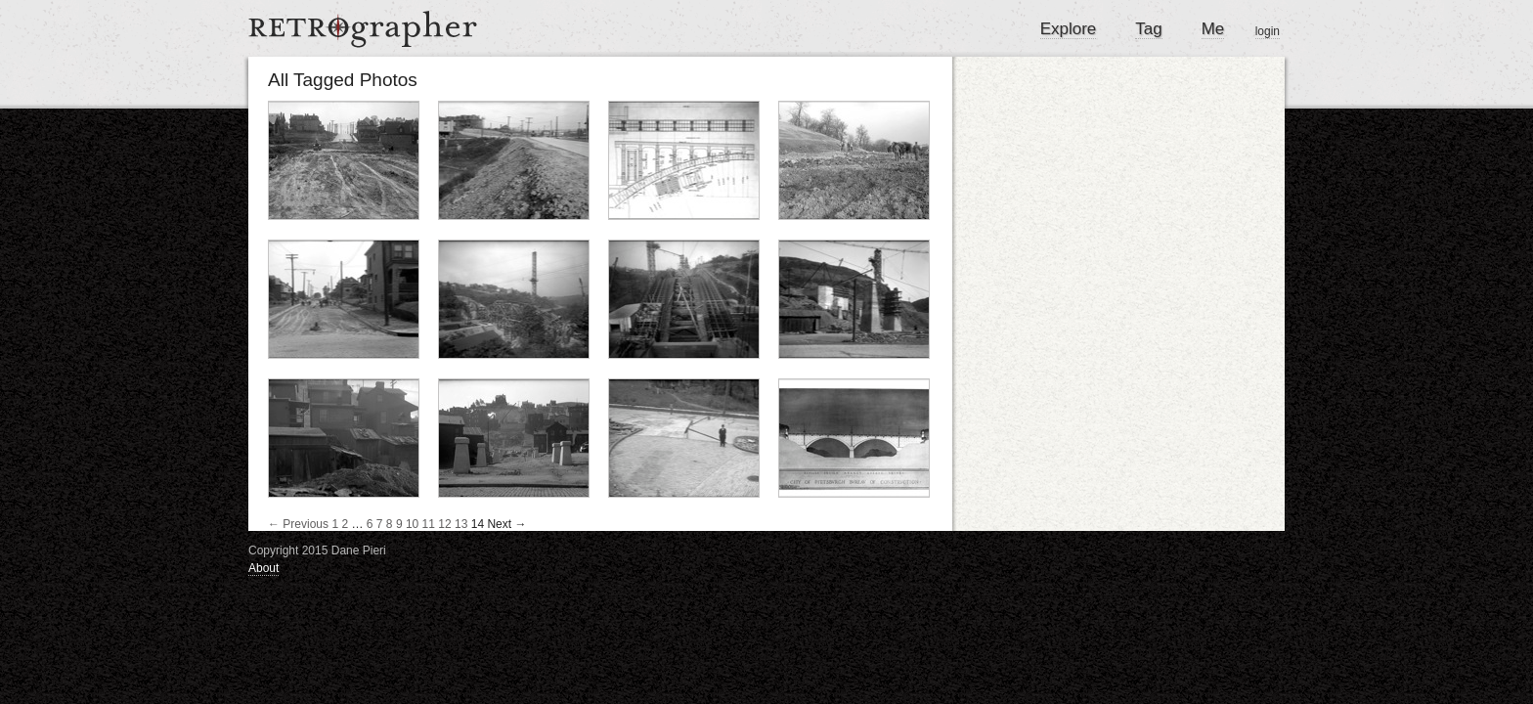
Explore (1068, 29)
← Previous (298, 524)
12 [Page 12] (444, 524)
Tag (1148, 29)
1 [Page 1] (334, 524)
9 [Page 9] (399, 524)
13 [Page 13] (461, 524)
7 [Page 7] (379, 524)
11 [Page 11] (428, 524)
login (1267, 31)
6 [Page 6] (370, 524)
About (263, 568)
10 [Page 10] (412, 524)
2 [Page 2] (344, 524)
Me (1213, 29)
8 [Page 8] (389, 524)
